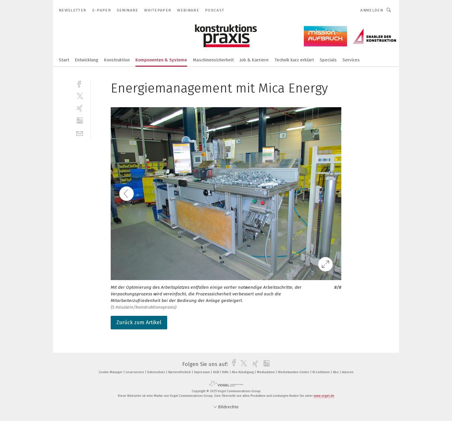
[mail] (79, 133)
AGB (216, 372)
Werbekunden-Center (294, 372)
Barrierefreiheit (180, 372)
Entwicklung (86, 60)
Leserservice (135, 372)
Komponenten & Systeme (161, 60)
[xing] (79, 108)
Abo (336, 372)
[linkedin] (79, 120)
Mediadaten (266, 372)
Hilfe (225, 372)
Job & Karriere (254, 60)
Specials (328, 60)
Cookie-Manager (111, 372)
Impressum (202, 372)
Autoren (347, 372)
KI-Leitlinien (321, 372)
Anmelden (371, 10)
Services (351, 60)
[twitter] (79, 95)
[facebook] (79, 83)
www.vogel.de (324, 396)
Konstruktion (117, 60)
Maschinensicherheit (213, 60)
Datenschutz (156, 372)
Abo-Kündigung (243, 372)
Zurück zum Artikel (138, 322)
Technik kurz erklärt (294, 60)
